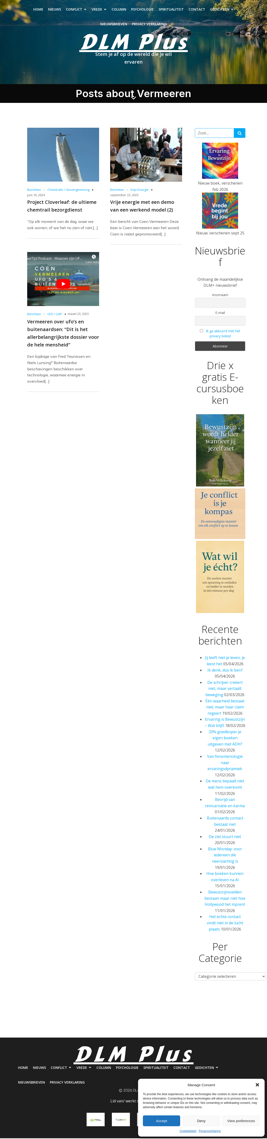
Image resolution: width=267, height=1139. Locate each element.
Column (119, 9)
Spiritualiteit (171, 9)
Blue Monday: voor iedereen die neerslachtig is (225, 856)
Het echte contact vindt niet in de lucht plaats (225, 923)
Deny (201, 1121)
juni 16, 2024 (36, 195)
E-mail (220, 313)
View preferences (241, 1121)
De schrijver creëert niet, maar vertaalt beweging (224, 689)
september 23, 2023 (124, 195)
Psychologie (142, 9)
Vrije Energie (139, 190)
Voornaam (220, 295)
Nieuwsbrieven (113, 24)
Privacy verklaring (149, 24)
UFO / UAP (54, 315)
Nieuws (54, 9)
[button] (257, 1084)
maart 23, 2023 (78, 314)
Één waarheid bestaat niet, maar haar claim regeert (224, 708)
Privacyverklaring (210, 1131)
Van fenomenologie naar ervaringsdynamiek (225, 763)
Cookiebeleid (188, 1131)
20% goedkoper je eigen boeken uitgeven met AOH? (225, 738)
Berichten (34, 190)
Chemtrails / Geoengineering (68, 190)
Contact (197, 9)
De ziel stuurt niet (225, 837)
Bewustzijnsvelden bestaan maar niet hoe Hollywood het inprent (224, 899)
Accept (161, 1121)
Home (38, 9)
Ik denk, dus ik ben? (225, 670)
